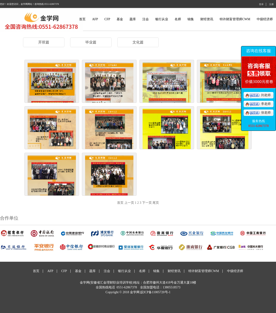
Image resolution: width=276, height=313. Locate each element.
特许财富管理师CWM (235, 19)
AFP (95, 19)
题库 (132, 19)
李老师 (258, 104)
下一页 (147, 202)
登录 (261, 4)
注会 (145, 19)
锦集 (190, 19)
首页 (82, 19)
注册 (271, 4)
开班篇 (43, 42)
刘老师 (258, 95)
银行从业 (161, 19)
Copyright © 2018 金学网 (123, 292)
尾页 (155, 202)
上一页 (129, 202)
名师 (178, 19)
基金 (120, 19)
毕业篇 (90, 42)
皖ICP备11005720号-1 (155, 292)
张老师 (258, 112)
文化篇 (138, 42)
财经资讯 (206, 19)
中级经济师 (265, 19)
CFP (107, 19)
